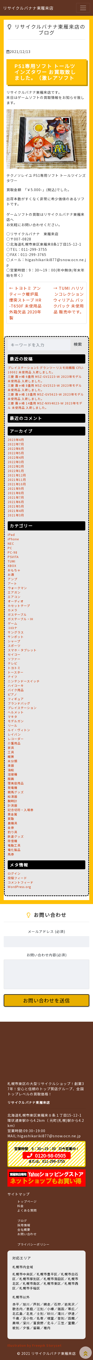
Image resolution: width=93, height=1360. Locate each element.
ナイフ (12, 676)
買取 (11, 818)
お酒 (11, 574)
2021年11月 (17, 479)
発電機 (12, 787)
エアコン (14, 597)
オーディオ (16, 601)
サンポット (16, 637)
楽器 (11, 765)
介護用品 (14, 743)
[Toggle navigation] (83, 8)
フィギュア (16, 699)
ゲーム (12, 623)
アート (12, 583)
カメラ (12, 610)
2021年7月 (16, 497)
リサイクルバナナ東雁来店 (28, 8)
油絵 (11, 770)
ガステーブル (17, 614)
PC (10, 548)
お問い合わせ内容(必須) (47, 954)
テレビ (12, 663)
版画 (11, 779)
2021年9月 (16, 488)
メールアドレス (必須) (46, 931)
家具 (11, 747)
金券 (11, 827)
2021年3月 (16, 515)
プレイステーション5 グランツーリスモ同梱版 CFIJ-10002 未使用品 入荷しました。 (46, 369)
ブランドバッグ (19, 703)
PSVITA (13, 557)
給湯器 (12, 796)
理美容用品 (16, 783)
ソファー (14, 659)
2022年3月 (16, 462)
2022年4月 (16, 457)
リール (12, 725)
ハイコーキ (16, 685)
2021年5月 (16, 506)
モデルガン (16, 721)
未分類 (12, 761)
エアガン (14, 592)
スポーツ (14, 645)
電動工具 (14, 845)
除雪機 (12, 841)
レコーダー (16, 739)
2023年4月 (16, 439)
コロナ (12, 628)
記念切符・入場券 (20, 810)
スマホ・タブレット (22, 650)
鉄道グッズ (16, 836)
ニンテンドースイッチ (24, 681)
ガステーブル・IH (20, 619)
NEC (11, 543)
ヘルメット (16, 712)
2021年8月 (16, 493)
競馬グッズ (16, 792)
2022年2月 (16, 466)
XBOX (12, 565)
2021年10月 (17, 484)
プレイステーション (22, 708)
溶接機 (12, 774)
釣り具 (12, 832)
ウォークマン (17, 588)
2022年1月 (16, 471)
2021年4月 (16, 510)
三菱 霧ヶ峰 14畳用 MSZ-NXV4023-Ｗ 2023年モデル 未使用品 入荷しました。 (45, 405)
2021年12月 (17, 475)
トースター (16, 672)
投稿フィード (17, 878)
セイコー (14, 654)
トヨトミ (14, 668)
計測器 (12, 805)
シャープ (14, 641)
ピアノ (12, 694)
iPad (11, 534)
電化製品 (14, 850)
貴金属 (12, 814)
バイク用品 (16, 690)
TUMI (11, 561)
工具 (11, 752)
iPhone (13, 539)
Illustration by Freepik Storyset (34, 1345)
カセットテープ (19, 605)
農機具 (12, 823)
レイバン (14, 734)
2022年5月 (16, 453)
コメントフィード (20, 882)
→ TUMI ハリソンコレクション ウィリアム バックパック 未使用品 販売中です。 (68, 300)
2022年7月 (16, 444)
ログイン (14, 873)
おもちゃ (14, 570)
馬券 (11, 854)
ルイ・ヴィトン (19, 730)
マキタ (12, 716)
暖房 (11, 756)
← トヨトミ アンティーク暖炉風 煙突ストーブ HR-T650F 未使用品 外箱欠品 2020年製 (25, 303)
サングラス (16, 632)
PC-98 (12, 552)
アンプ (12, 579)
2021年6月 (16, 502)
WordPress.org (19, 887)
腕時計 (12, 801)
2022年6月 (16, 448)
